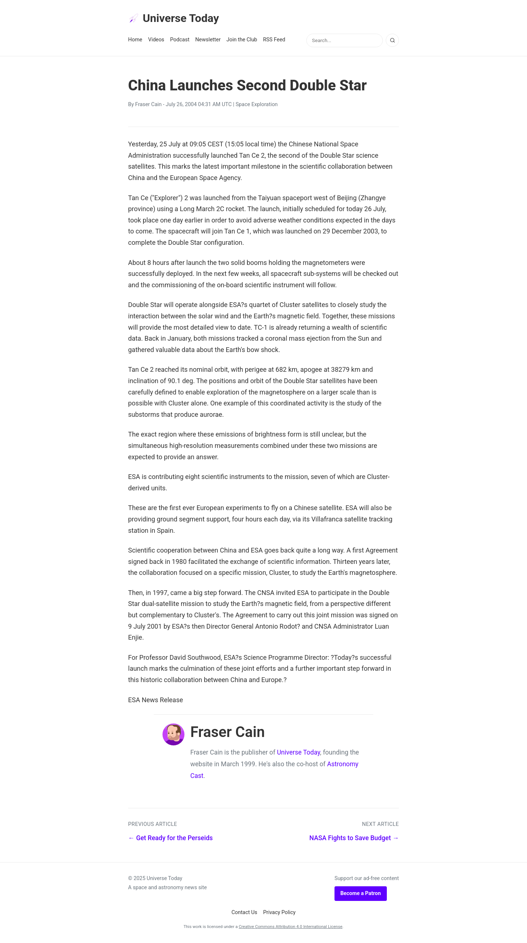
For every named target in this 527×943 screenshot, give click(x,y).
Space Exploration (257, 105)
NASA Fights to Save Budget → (354, 838)
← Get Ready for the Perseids (170, 838)
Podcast (180, 41)
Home (135, 41)
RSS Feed (274, 41)
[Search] (392, 41)
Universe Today (175, 19)
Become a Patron (360, 894)
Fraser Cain (148, 105)
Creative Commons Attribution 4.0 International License (290, 927)
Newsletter (208, 41)
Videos (156, 41)
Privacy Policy (279, 913)
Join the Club (242, 41)
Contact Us (244, 913)
